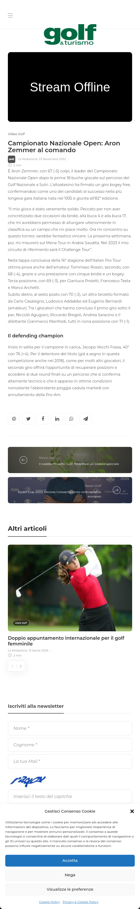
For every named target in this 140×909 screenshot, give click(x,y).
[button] (132, 811)
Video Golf (16, 134)
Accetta (70, 860)
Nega (70, 874)
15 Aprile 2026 (38, 650)
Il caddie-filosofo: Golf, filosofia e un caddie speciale (79, 464)
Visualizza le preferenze (70, 889)
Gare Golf (21, 622)
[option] (70, 600)
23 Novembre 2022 (52, 159)
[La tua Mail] (70, 761)
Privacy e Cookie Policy (80, 902)
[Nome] (70, 728)
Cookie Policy (49, 902)
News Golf (47, 458)
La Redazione (28, 159)
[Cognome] (70, 745)
